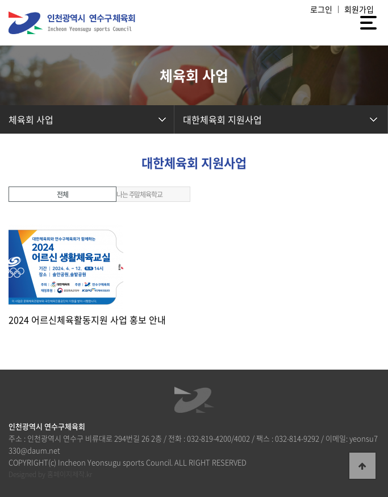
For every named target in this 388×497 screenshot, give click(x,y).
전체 (62, 194)
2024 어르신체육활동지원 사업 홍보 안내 (87, 319)
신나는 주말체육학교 (136, 194)
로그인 (321, 9)
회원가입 (359, 9)
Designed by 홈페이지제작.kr (50, 474)
